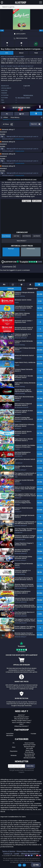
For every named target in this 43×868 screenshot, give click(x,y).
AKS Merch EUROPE (29, 766)
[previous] (2, 30)
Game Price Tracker (29, 753)
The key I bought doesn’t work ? (21, 728)
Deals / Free (29, 758)
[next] (41, 30)
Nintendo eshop (28, 95)
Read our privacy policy (26, 862)
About (21, 53)
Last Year (16, 244)
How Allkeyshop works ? (21, 725)
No (24, 865)
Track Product (21, 249)
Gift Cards (29, 756)
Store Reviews (29, 760)
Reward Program (29, 755)
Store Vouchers (29, 751)
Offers (4, 117)
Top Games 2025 (29, 762)
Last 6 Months (26, 244)
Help (36, 865)
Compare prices (19, 141)
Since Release (6, 244)
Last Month (36, 244)
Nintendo (14, 763)
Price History (13, 117)
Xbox (13, 755)
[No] (41, 862)
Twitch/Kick (9, 741)
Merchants (9, 743)
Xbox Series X (21, 97)
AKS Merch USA (29, 764)
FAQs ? (21, 732)
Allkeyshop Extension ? (21, 734)
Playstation (13, 759)
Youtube (33, 741)
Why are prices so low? (21, 727)
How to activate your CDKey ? (21, 730)
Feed (36, 53)
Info (6, 53)
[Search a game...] (21, 7)
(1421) (29, 270)
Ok (20, 865)
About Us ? (21, 723)
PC (16, 97)
